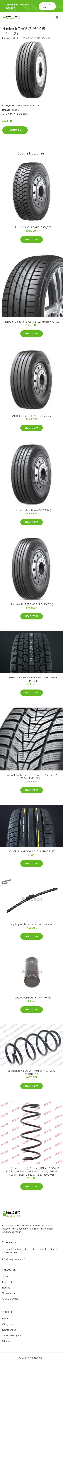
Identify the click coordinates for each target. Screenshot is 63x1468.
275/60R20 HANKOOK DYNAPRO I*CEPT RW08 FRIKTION (31, 679)
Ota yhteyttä (8, 1324)
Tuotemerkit (22, 105)
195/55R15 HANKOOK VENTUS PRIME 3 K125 (31, 851)
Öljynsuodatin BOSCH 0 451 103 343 (31, 997)
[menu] (57, 17)
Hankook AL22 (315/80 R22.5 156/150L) (31, 604)
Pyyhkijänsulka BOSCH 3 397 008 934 (31, 924)
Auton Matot (8, 1276)
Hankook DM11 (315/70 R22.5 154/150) (31, 227)
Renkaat (6, 1287)
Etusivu (6, 38)
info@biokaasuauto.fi (13, 1259)
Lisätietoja (15, 130)
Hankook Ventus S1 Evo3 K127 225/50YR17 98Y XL (31, 321)
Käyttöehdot (9, 1329)
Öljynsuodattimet (11, 1298)
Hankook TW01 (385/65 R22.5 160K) (31, 510)
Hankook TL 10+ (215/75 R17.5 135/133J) (31, 415)
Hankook (34, 105)
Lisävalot (7, 1282)
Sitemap (6, 1341)
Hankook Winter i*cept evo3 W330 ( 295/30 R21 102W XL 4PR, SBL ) (31, 776)
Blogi (5, 1318)
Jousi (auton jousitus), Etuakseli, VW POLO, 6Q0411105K (32, 1072)
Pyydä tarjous (47, 5)
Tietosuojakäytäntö (12, 1335)
